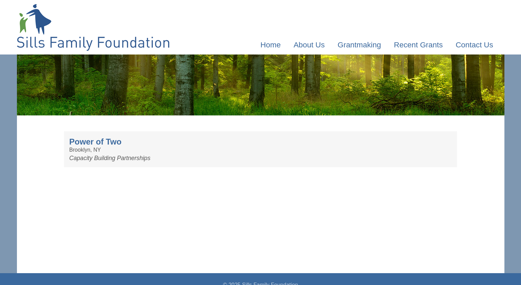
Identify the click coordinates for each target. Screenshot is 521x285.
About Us (309, 45)
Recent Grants (418, 45)
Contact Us (474, 45)
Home (270, 45)
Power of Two (95, 141)
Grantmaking (359, 45)
